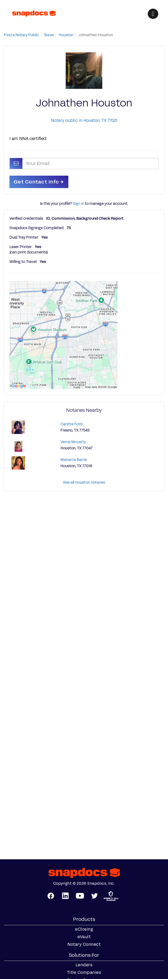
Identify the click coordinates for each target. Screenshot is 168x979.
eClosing (84, 929)
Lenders (84, 965)
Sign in (78, 203)
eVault (84, 936)
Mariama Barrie (74, 459)
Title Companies (84, 972)
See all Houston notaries (84, 482)
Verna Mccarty (73, 442)
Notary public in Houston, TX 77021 (84, 120)
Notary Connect (84, 944)
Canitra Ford (71, 424)
